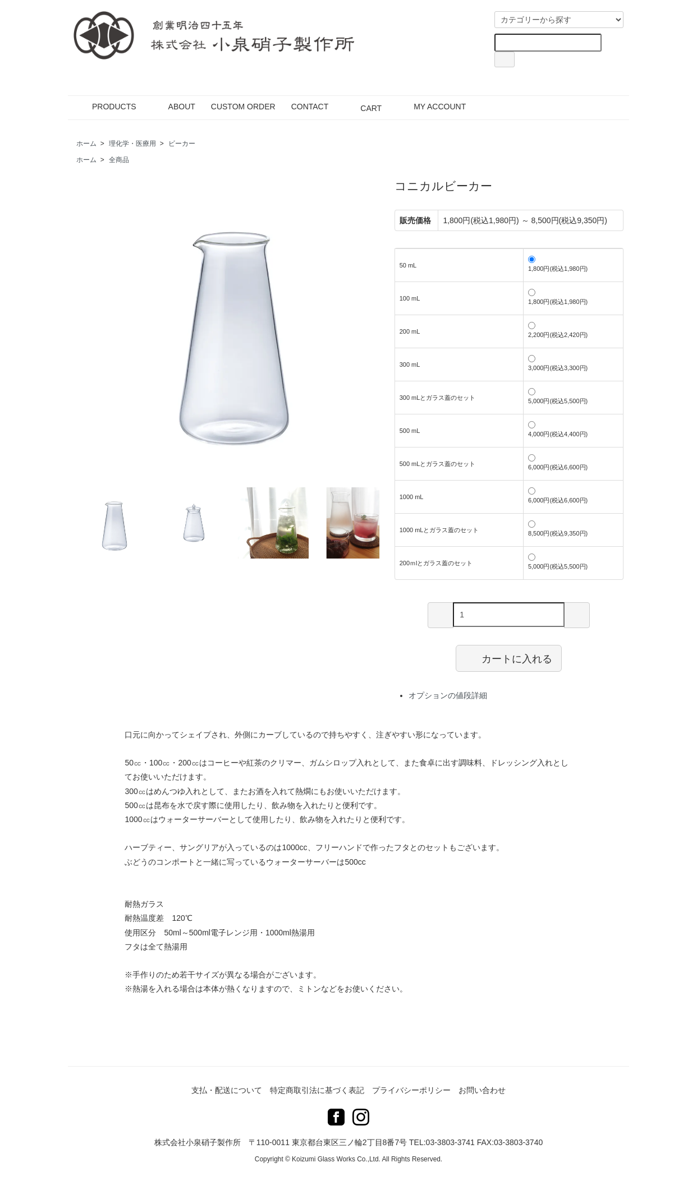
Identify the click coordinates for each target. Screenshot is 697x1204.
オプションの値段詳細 (448, 695)
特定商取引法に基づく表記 (317, 1090)
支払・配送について (226, 1090)
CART (363, 106)
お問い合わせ (482, 1090)
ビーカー (181, 143)
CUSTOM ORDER (243, 106)
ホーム (86, 143)
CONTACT (310, 106)
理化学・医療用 (132, 143)
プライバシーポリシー (411, 1090)
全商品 (119, 160)
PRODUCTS (106, 106)
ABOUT (173, 106)
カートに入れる (508, 658)
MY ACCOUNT (431, 106)
